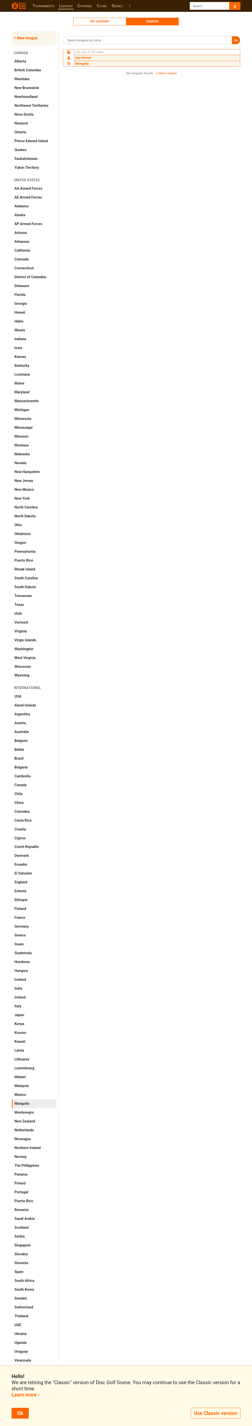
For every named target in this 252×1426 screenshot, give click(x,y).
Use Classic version (215, 1413)
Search (152, 21)
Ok (20, 1413)
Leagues (66, 6)
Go (236, 40)
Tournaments (43, 6)
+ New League (166, 73)
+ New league (26, 38)
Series (116, 6)
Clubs (102, 6)
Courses (85, 6)
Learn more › (25, 1395)
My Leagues (99, 21)
